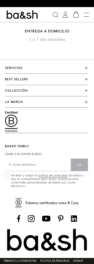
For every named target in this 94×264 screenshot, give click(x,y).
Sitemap (78, 261)
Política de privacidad (54, 261)
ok (79, 164)
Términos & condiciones (20, 261)
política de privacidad (53, 175)
